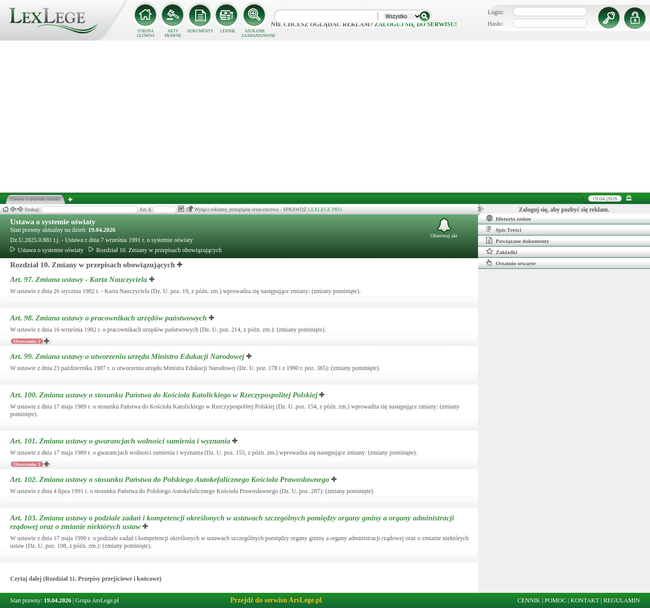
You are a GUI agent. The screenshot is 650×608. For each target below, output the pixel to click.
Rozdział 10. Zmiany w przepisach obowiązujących (155, 250)
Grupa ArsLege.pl (97, 600)
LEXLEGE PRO (325, 209)
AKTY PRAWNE (172, 33)
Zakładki (501, 251)
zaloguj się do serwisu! (415, 24)
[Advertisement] (325, 116)
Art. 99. (128, 356)
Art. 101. (121, 441)
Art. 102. (170, 479)
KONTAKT (585, 600)
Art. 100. (164, 395)
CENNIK (227, 31)
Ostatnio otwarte (511, 262)
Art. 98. (109, 318)
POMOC (556, 600)
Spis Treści (503, 229)
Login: (496, 12)
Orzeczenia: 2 (27, 341)
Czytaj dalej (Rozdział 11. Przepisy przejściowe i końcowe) (85, 578)
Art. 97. (79, 279)
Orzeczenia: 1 (27, 464)
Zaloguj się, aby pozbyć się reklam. (564, 209)
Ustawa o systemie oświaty (53, 222)
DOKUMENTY (200, 31)
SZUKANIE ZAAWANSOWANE (255, 33)
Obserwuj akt (444, 228)
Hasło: (495, 23)
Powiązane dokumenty (517, 240)
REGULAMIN (621, 600)
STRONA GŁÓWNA (146, 33)
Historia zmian (508, 218)
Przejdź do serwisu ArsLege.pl (276, 600)
